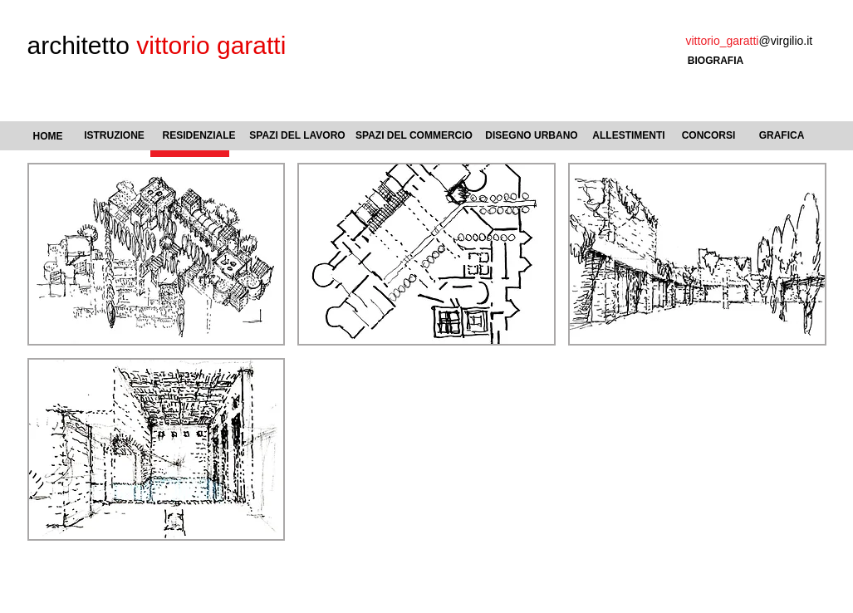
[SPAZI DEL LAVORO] (298, 136)
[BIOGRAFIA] (716, 61)
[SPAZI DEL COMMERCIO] (414, 136)
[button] (156, 254)
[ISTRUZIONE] (115, 136)
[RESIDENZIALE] (199, 136)
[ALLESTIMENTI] (629, 136)
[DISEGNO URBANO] (532, 136)
